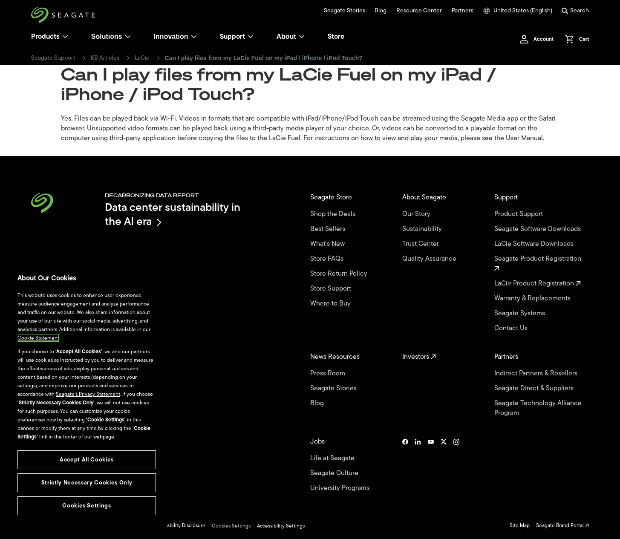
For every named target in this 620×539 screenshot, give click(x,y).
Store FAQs (327, 259)
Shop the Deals (334, 214)
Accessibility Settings (281, 525)
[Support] (250, 37)
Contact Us (511, 328)
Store (336, 36)
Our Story (417, 214)
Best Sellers (328, 229)
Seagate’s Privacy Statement (88, 394)
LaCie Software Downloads (534, 244)
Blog (380, 10)
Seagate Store (332, 197)
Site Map (520, 525)
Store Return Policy (339, 274)
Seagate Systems (520, 313)
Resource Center (419, 10)
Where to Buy (331, 303)
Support (232, 36)
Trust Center (421, 244)
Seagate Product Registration (538, 262)
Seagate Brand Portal (562, 525)
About (291, 36)
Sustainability (423, 229)
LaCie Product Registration (537, 283)
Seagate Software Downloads (538, 229)
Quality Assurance (430, 259)
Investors (419, 357)
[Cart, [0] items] (574, 39)
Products (45, 36)
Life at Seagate (333, 458)
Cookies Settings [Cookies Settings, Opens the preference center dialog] (86, 505)
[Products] (65, 37)
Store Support (331, 289)
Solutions (111, 36)
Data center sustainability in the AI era (172, 214)
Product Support (519, 214)
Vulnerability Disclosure (178, 525)
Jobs (318, 442)
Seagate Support (53, 58)
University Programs (340, 488)
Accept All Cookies (87, 459)
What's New (328, 244)
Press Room (328, 373)
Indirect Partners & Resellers (536, 373)
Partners (462, 10)
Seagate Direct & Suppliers (534, 388)
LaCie (142, 58)
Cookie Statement (38, 338)
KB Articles (105, 58)
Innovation (175, 36)
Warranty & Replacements (533, 298)
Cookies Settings (231, 526)
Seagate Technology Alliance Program (538, 408)
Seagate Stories (344, 10)
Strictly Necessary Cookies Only (86, 482)
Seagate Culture (335, 473)
